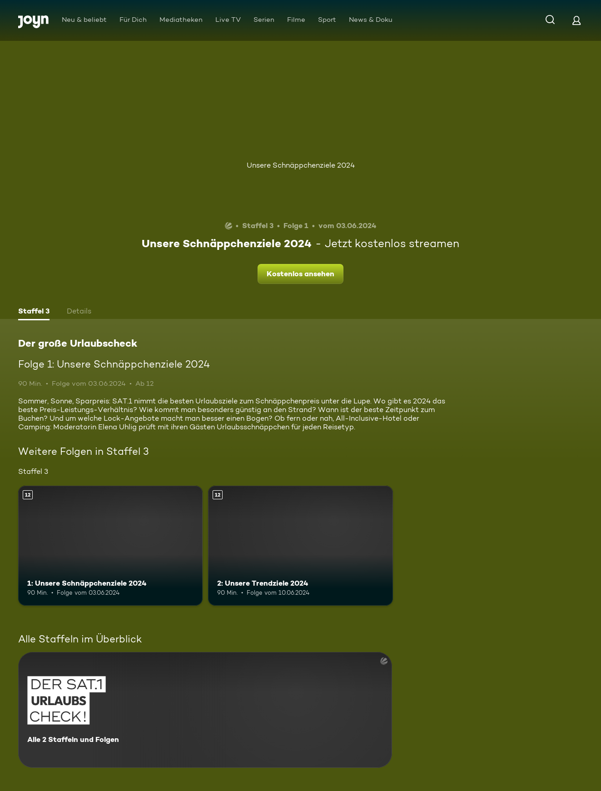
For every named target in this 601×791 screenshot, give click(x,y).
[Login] (576, 20)
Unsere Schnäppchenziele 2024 (301, 165)
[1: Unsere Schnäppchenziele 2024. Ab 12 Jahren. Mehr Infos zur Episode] (110, 546)
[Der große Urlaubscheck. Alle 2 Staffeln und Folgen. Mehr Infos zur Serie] (205, 710)
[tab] (33, 312)
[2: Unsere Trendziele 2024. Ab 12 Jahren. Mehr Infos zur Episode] (300, 546)
